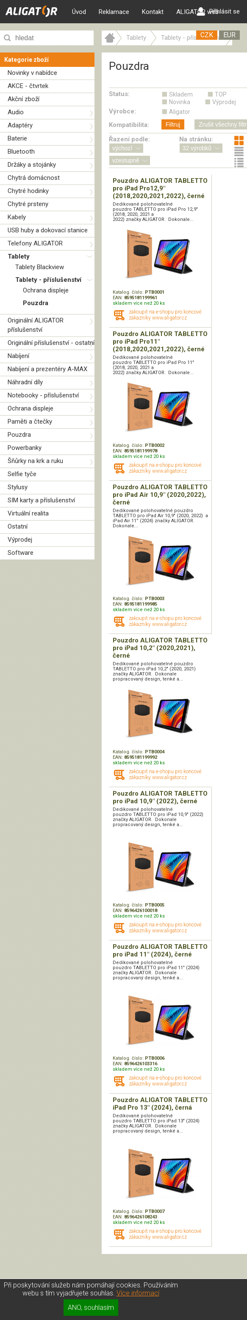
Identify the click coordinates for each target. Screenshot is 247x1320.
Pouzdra (35, 303)
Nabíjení (18, 356)
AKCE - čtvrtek (28, 86)
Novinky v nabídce (32, 73)
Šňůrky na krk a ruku (35, 461)
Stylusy (18, 487)
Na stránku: (196, 139)
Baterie (17, 138)
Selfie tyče (22, 474)
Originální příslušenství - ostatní (51, 343)
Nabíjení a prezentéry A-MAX (47, 369)
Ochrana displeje (46, 290)
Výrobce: (122, 111)
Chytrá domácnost (34, 178)
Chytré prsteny (28, 204)
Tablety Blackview (39, 267)
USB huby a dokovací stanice (48, 230)
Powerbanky (25, 448)
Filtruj (173, 124)
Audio (16, 112)
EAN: (118, 297)
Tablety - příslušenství (48, 280)
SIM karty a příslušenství (41, 500)
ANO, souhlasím (91, 1307)
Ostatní (18, 526)
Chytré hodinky (28, 191)
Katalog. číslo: (129, 292)
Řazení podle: (129, 139)
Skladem (181, 94)
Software (20, 553)
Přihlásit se (218, 11)
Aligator (179, 111)
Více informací (138, 1293)
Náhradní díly (25, 382)
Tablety (19, 256)
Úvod (79, 12)
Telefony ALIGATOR (35, 243)
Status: (119, 94)
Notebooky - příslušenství (43, 395)
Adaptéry (20, 125)
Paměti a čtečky (30, 421)
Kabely (17, 217)
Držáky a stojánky (32, 164)
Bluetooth (21, 151)
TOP (221, 94)
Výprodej (20, 539)
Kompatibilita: (129, 125)
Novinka (179, 102)
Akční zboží (23, 99)
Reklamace (114, 12)
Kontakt (153, 12)
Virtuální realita (28, 513)
